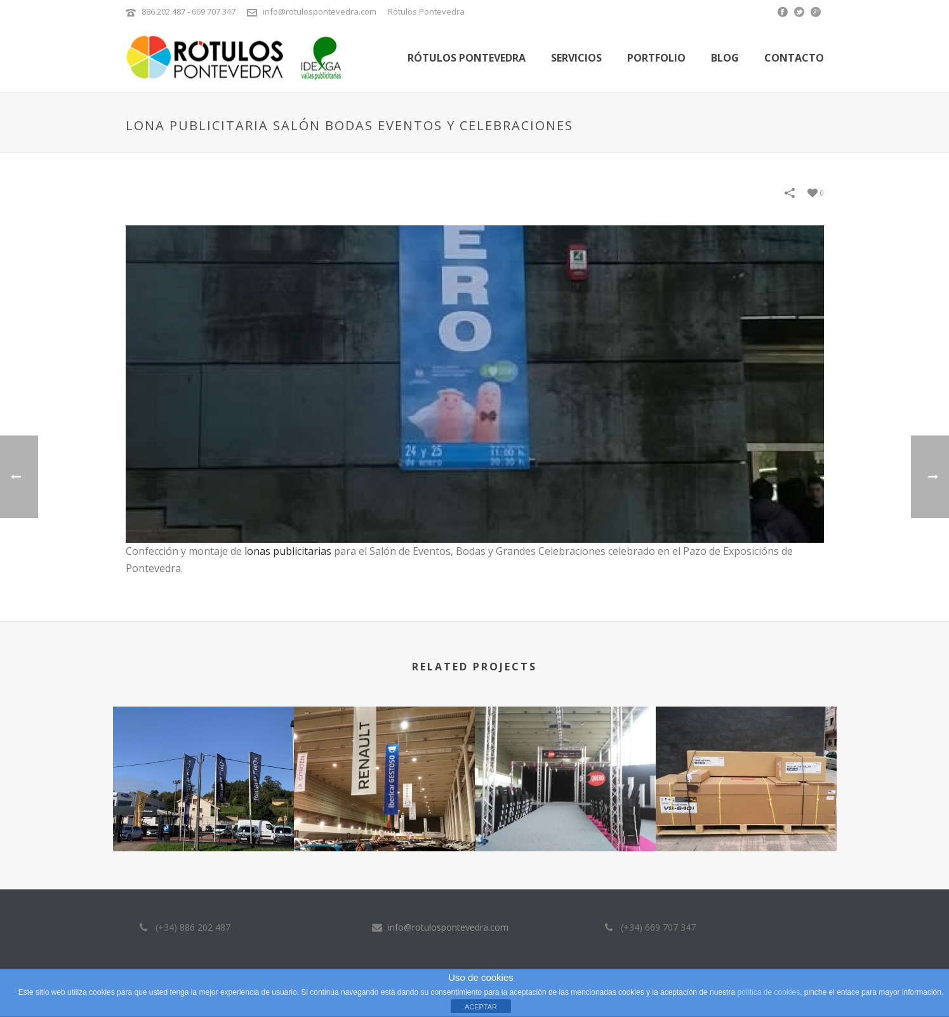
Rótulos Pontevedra (467, 58)
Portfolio (656, 58)
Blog (725, 58)
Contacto (794, 58)
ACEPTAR (481, 1007)
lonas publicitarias (287, 551)
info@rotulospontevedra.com (319, 11)
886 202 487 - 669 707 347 (189, 11)
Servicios (576, 58)
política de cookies (768, 992)
